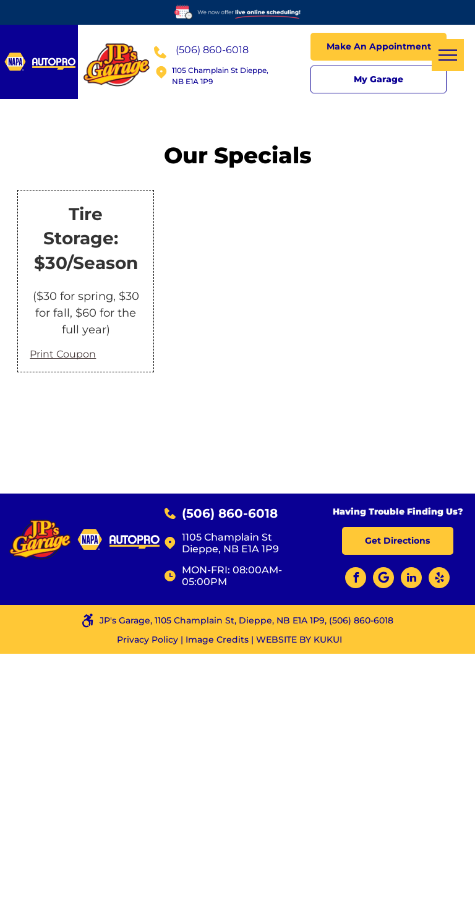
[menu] (448, 55)
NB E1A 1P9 (192, 81)
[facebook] (355, 579)
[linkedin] (411, 579)
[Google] (383, 579)
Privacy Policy (147, 639)
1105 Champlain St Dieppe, (220, 70)
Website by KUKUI (299, 639)
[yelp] (439, 579)
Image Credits (217, 639)
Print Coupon (63, 354)
